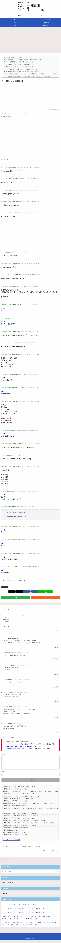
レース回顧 (4, 587)
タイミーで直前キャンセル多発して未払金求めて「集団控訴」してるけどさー (23, 798)
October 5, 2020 (21, 516)
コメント (4, 754)
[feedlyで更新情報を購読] (15, 597)
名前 (2, 774)
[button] (58, 874)
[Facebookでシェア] (30, 591)
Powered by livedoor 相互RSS (11, 842)
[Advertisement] (30, 40)
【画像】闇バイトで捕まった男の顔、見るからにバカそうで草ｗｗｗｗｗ (22, 818)
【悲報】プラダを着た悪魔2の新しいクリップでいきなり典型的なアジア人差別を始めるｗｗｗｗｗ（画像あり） (31, 74)
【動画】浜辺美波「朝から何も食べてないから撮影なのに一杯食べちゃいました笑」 (24, 71)
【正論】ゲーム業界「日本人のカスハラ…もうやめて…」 (18, 803)
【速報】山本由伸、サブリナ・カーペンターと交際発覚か (18, 801)
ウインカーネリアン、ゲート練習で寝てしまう (15, 911)
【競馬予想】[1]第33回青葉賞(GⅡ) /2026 (14, 832)
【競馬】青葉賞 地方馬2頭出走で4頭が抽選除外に (17, 830)
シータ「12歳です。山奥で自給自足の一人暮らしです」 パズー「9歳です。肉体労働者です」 (26, 76)
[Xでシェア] (15, 591)
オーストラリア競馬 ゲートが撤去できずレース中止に (17, 907)
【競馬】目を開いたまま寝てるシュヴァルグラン (16, 837)
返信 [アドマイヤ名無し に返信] (56, 630)
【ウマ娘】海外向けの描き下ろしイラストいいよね (16, 835)
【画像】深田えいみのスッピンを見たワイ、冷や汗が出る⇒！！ (19, 57)
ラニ (10, 587)
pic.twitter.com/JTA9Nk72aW (21, 512)
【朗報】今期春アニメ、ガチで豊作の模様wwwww (16, 808)
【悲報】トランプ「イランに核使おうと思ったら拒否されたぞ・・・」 (21, 789)
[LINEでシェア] (45, 591)
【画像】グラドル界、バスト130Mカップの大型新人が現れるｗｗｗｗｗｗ (22, 59)
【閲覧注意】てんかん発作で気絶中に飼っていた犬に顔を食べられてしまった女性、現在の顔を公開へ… (30, 825)
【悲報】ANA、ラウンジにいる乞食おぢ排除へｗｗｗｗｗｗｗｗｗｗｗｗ (22, 816)
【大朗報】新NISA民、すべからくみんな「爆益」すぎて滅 (18, 66)
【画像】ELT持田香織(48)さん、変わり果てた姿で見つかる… (18, 62)
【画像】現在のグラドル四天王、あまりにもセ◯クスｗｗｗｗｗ (20, 828)
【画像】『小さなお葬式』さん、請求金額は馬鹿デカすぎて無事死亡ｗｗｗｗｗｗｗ (25, 823)
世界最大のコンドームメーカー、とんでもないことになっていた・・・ (21, 796)
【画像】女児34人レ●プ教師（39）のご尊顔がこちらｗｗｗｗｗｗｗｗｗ (22, 791)
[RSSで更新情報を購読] (45, 597)
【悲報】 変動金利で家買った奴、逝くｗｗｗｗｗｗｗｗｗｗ (18, 64)
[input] (30, 874)
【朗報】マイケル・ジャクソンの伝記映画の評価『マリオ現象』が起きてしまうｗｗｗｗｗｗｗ (28, 806)
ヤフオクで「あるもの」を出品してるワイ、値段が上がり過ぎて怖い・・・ (22, 69)
